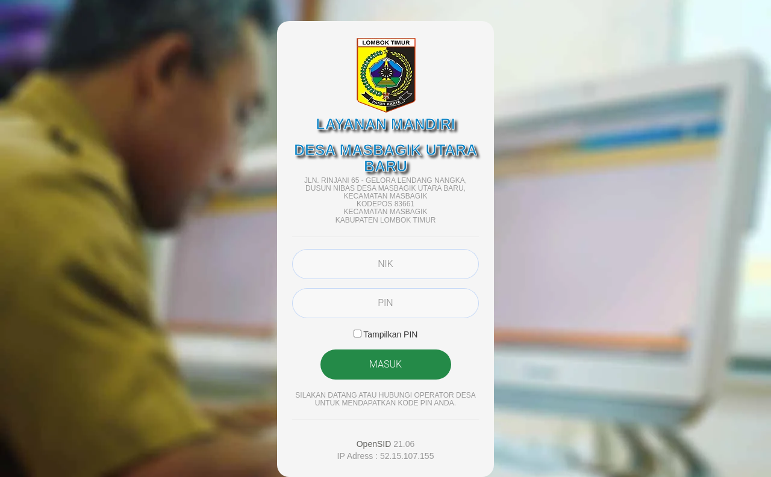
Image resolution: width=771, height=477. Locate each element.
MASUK (385, 364)
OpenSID (374, 444)
